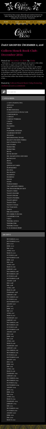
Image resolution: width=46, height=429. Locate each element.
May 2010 (10, 417)
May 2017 (10, 311)
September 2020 (13, 241)
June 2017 (10, 308)
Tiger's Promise (13, 198)
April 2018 (10, 288)
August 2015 (11, 359)
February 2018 (12, 292)
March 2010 (11, 420)
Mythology (11, 158)
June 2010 (10, 415)
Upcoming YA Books (14, 214)
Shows (9, 179)
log (28, 22)
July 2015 (10, 362)
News (9, 161)
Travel (9, 209)
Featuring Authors (14, 130)
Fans (8, 128)
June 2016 (10, 336)
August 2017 (11, 304)
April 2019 (10, 264)
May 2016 (10, 339)
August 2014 (11, 387)
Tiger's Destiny (13, 193)
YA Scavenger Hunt (14, 228)
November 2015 (12, 352)
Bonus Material (13, 110)
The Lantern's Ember (15, 186)
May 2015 (10, 366)
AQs (17, 22)
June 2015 (10, 364)
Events (9, 124)
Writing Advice (13, 221)
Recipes (10, 170)
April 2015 (10, 369)
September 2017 (13, 302)
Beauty (9, 107)
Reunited (10, 177)
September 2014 (13, 385)
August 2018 (11, 281)
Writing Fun (11, 223)
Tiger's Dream (12, 195)
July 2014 (10, 390)
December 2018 (12, 271)
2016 (25, 61)
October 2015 (12, 355)
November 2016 (12, 325)
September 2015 (13, 357)
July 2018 (10, 283)
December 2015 (12, 350)
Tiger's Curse (12, 191)
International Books (15, 137)
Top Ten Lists (12, 207)
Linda (32, 61)
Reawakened (12, 168)
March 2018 (11, 290)
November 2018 (12, 274)
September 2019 (13, 257)
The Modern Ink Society (16, 188)
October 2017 (12, 299)
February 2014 (12, 401)
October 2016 (12, 327)
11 (21, 61)
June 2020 (10, 246)
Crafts (9, 121)
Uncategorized (13, 212)
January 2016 (11, 348)
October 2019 (12, 255)
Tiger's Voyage (12, 205)
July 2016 (10, 334)
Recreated (11, 172)
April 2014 (10, 397)
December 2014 (12, 378)
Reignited (11, 175)
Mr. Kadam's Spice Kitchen (17, 156)
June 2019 (10, 260)
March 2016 (11, 343)
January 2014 (11, 403)
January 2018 (11, 295)
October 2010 (12, 410)
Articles (10, 105)
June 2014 (10, 392)
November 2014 (12, 380)
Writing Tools (12, 226)
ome (6, 22)
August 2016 (11, 332)
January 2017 (11, 320)
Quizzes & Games (13, 165)
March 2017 (11, 315)
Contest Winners (14, 119)
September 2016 (13, 329)
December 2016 (12, 322)
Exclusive (10, 126)
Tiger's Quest (12, 200)
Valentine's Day (13, 216)
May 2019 (10, 262)
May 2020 (10, 248)
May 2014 (10, 394)
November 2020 (13, 239)
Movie (9, 151)
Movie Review (12, 154)
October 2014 (12, 383)
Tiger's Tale (11, 202)
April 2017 (10, 313)
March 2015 (11, 371)
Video (9, 219)
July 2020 (10, 244)
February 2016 (12, 346)
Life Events (11, 144)
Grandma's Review (14, 133)
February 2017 (12, 318)
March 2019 (11, 267)
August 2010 (11, 413)
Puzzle (9, 163)
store (9, 181)
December (14, 61)
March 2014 (11, 399)
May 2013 (10, 406)
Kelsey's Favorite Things (16, 140)
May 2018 (10, 285)
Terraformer (12, 184)
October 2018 (12, 276)
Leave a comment (17, 86)
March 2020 (11, 253)
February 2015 (12, 373)
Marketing (11, 147)
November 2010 (13, 408)
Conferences (12, 114)
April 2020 (11, 251)
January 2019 (11, 269)
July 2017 (10, 306)
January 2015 (11, 376)
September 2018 (13, 278)
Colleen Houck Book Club (21, 83)
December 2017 (12, 297)
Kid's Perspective (14, 142)
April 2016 (10, 341)
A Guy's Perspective (15, 103)
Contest (10, 117)
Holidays (10, 135)
